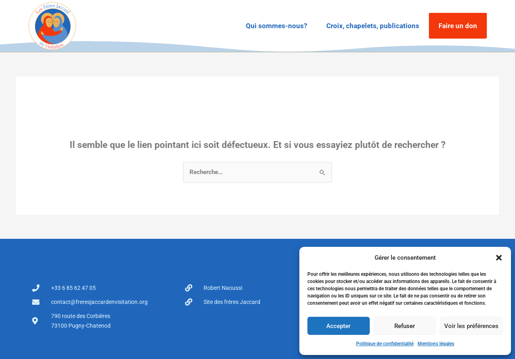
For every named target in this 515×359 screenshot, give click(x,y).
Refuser (404, 326)
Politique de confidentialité (385, 344)
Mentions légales (436, 344)
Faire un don (458, 26)
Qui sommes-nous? (276, 26)
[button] (499, 258)
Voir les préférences (471, 326)
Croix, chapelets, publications (372, 26)
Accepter (338, 326)
